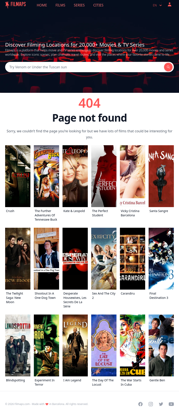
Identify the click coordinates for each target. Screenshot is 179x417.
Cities (98, 5)
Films (60, 5)
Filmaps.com (22, 404)
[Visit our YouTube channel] (171, 404)
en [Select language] (158, 5)
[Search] (84, 67)
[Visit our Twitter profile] (161, 404)
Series (79, 5)
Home (42, 5)
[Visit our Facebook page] (140, 404)
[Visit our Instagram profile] (150, 404)
